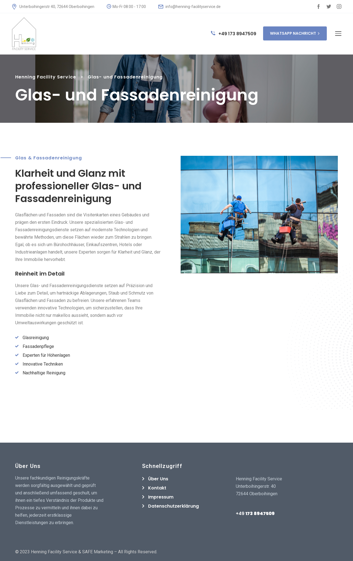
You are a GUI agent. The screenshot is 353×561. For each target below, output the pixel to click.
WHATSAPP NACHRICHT (295, 33)
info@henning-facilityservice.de (189, 6)
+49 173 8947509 (233, 34)
